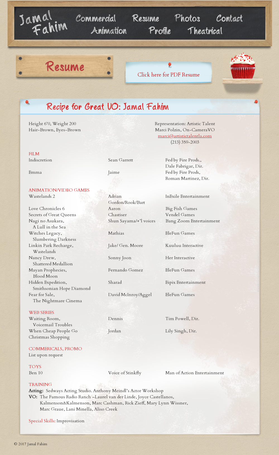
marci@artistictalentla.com (185, 136)
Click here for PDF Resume (169, 75)
